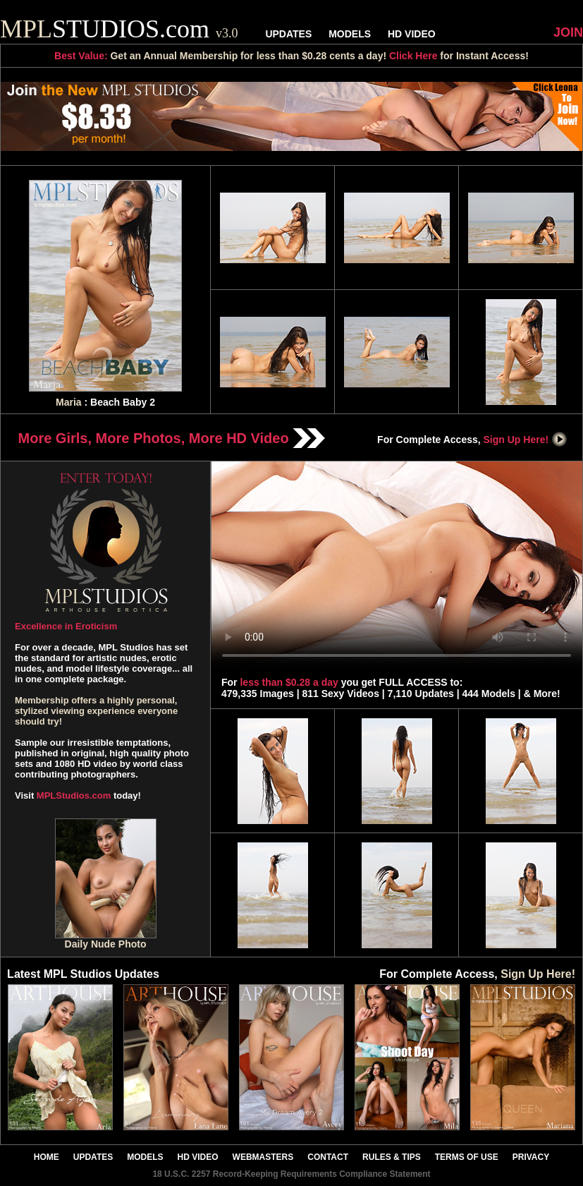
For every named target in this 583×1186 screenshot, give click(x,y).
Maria (69, 402)
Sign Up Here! (526, 439)
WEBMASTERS (263, 1157)
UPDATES (288, 34)
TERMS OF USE (466, 1157)
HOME (46, 1157)
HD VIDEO (412, 34)
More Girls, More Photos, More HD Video (172, 438)
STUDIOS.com (119, 29)
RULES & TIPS (391, 1157)
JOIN (568, 32)
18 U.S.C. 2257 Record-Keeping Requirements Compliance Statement (291, 1174)
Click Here (413, 55)
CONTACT (327, 1157)
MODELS (350, 34)
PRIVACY (531, 1157)
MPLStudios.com (74, 795)
